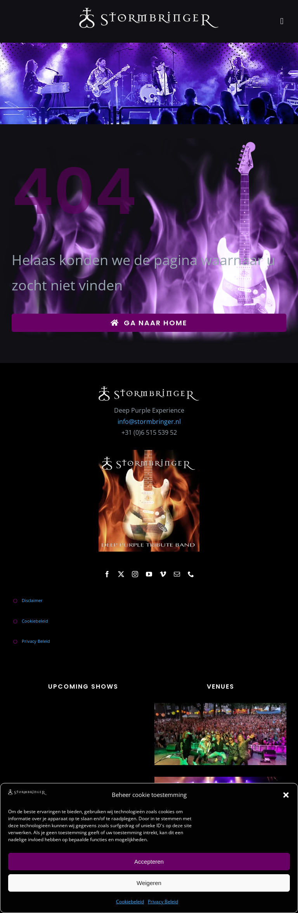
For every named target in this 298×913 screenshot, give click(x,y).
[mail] (177, 574)
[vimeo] (163, 574)
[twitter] (121, 574)
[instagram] (135, 574)
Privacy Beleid (163, 901)
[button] (286, 795)
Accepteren (149, 861)
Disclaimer (32, 600)
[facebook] (107, 574)
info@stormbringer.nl (149, 421)
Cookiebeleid (130, 901)
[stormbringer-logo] (149, 11)
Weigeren (149, 883)
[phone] (191, 574)
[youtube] (149, 574)
